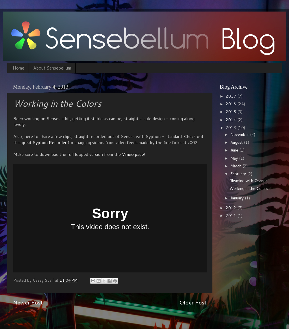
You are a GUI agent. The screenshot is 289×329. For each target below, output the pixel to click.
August (237, 142)
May (234, 158)
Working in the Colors (248, 188)
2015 (231, 111)
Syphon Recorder (49, 142)
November (240, 134)
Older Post (193, 302)
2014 (231, 119)
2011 (231, 215)
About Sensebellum (52, 68)
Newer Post (28, 302)
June (234, 150)
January (237, 198)
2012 (231, 207)
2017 (231, 96)
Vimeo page (133, 154)
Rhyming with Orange (248, 180)
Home (18, 68)
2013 (231, 127)
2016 (231, 103)
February (238, 173)
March (236, 166)
